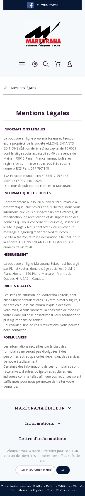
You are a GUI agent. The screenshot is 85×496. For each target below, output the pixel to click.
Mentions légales (31, 490)
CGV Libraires (65, 490)
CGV (50, 490)
